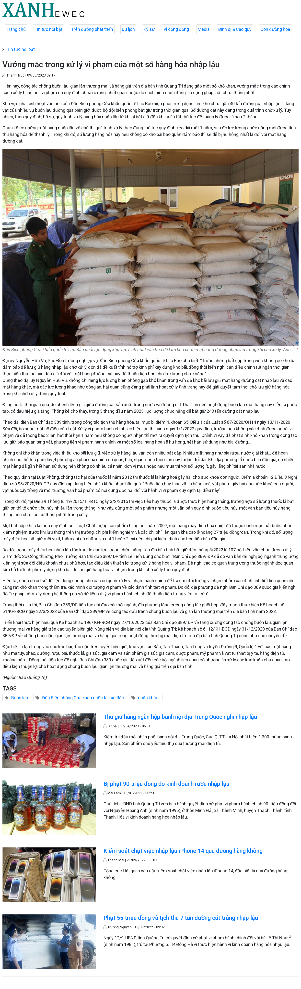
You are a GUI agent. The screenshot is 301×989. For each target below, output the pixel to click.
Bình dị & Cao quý (235, 29)
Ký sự (149, 29)
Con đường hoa (275, 29)
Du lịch (128, 29)
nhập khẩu (148, 697)
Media (203, 29)
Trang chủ (16, 29)
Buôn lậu (19, 697)
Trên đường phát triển (92, 29)
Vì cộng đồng (176, 29)
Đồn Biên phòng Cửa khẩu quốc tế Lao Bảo (83, 697)
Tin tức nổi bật (48, 29)
